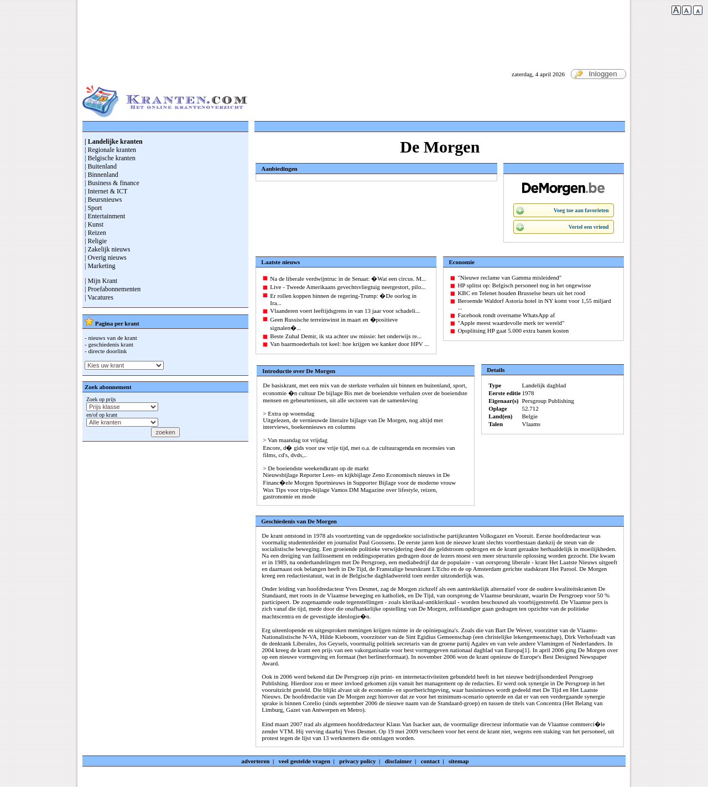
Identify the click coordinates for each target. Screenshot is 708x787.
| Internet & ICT (106, 191)
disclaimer (398, 761)
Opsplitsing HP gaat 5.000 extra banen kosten (513, 330)
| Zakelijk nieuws (107, 249)
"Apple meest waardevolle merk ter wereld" (510, 322)
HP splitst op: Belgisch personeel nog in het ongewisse (524, 285)
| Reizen (95, 233)
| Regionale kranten (110, 150)
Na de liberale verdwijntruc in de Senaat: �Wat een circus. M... (348, 278)
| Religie (96, 241)
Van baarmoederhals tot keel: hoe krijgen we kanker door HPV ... (349, 343)
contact (430, 761)
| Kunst (94, 224)
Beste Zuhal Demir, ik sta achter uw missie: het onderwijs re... (345, 336)
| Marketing (100, 266)
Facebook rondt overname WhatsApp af (506, 315)
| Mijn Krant (101, 281)
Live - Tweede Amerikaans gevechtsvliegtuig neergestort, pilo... (347, 287)
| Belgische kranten (110, 158)
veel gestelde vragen (304, 761)
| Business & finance (112, 183)
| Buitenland (101, 166)
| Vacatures (99, 297)
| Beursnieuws (103, 199)
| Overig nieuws (106, 257)
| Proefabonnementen (112, 289)
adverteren (255, 761)
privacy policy (357, 761)
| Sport (93, 208)
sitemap (459, 761)
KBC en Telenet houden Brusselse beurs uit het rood (521, 293)
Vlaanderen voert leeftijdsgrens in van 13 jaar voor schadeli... (345, 310)
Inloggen (595, 74)
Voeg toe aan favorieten (581, 210)
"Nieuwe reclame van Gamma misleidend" (509, 277)
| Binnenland (101, 175)
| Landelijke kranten (114, 141)
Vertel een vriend (589, 227)
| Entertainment (105, 216)
